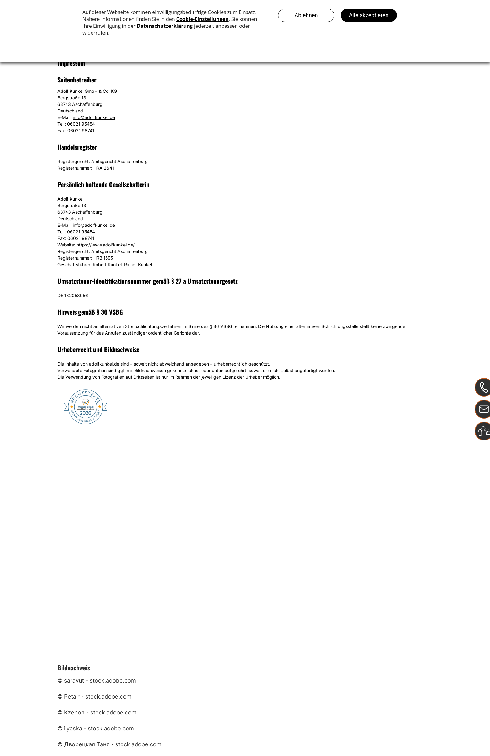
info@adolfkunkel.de (94, 117)
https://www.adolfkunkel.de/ (106, 244)
